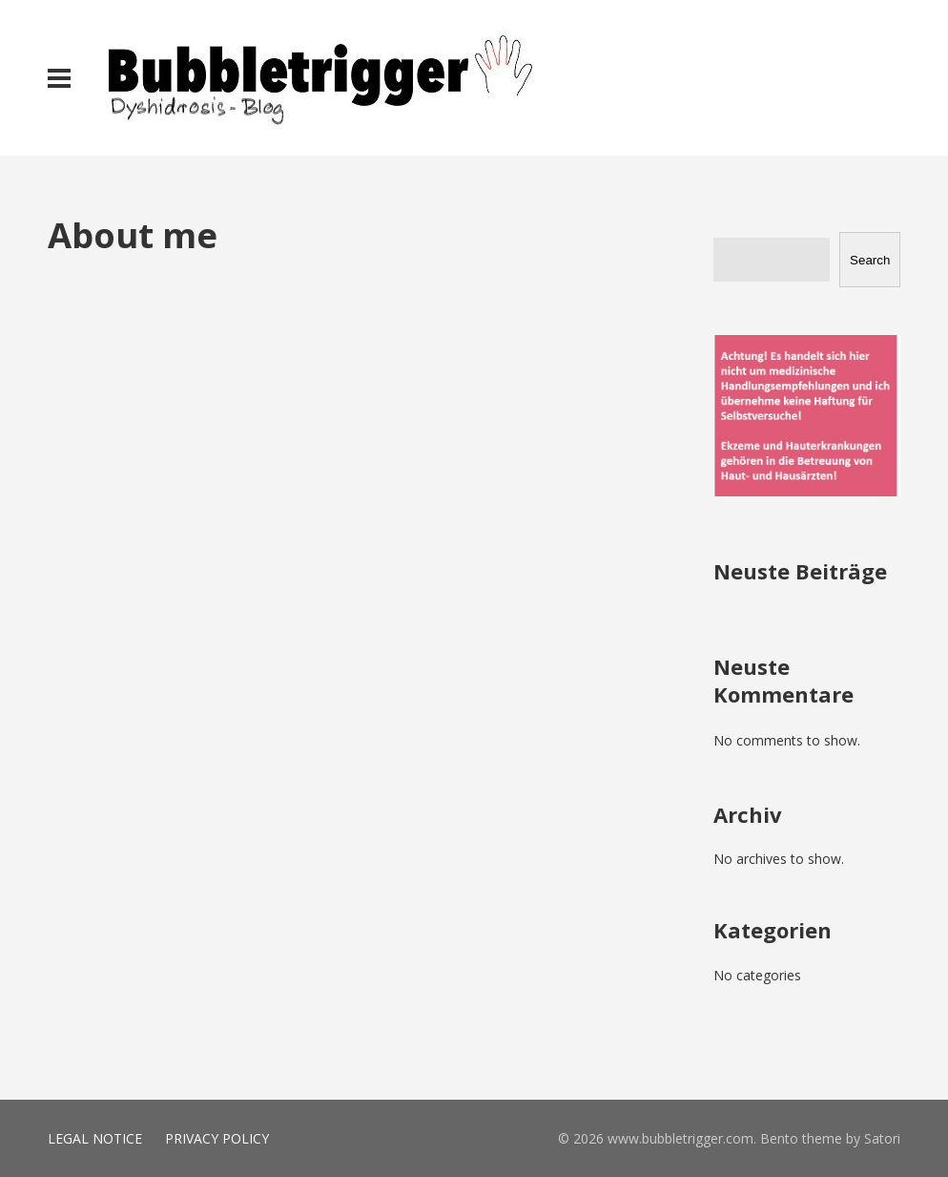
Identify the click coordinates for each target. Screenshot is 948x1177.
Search (870, 260)
